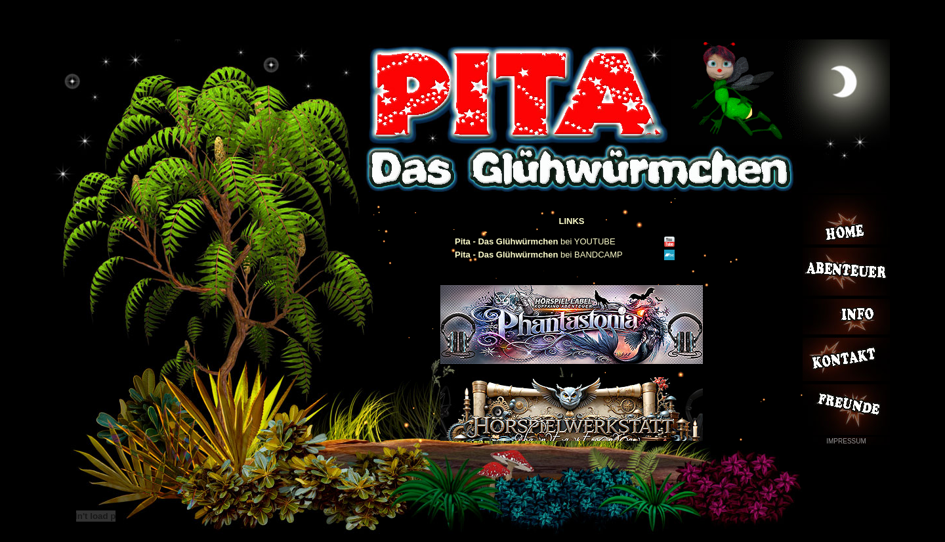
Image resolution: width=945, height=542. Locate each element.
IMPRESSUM (846, 441)
